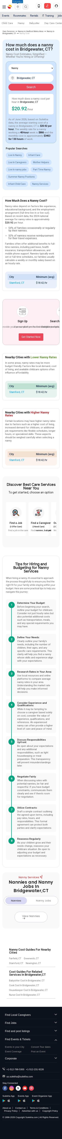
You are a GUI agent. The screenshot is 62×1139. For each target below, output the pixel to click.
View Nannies (31, 916)
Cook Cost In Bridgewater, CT (24, 985)
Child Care (7, 23)
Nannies (16, 900)
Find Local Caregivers (31, 1015)
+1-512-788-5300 (15, 1069)
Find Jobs (31, 1023)
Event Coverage (13, 1051)
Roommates (19, 16)
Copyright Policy (50, 1111)
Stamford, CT (16, 282)
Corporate (31, 1058)
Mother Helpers (41, 162)
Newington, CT (33, 963)
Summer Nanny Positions (21, 176)
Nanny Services (40, 184)
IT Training (48, 16)
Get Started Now (31, 336)
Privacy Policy (11, 1111)
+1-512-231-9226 (35, 1069)
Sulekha (9, 6)
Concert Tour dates (41, 1047)
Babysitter (34, 23)
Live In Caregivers (17, 162)
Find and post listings (31, 1031)
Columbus (17, 1)
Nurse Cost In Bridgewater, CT (24, 995)
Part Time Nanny (42, 169)
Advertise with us (30, 1111)
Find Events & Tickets (31, 1039)
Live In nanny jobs (17, 169)
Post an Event (38, 1051)
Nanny (21, 23)
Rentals (34, 16)
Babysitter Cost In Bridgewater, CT (27, 980)
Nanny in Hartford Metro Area (30, 31)
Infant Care (34, 155)
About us (6, 1108)
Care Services (8, 31)
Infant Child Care (17, 184)
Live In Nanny (15, 155)
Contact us (20, 1108)
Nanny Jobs (43, 900)
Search (31, 87)
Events (5, 16)
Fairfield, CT (15, 958)
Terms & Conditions (39, 1108)
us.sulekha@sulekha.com (19, 1076)
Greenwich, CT (31, 958)
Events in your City (14, 1047)
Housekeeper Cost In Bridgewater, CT (28, 990)
